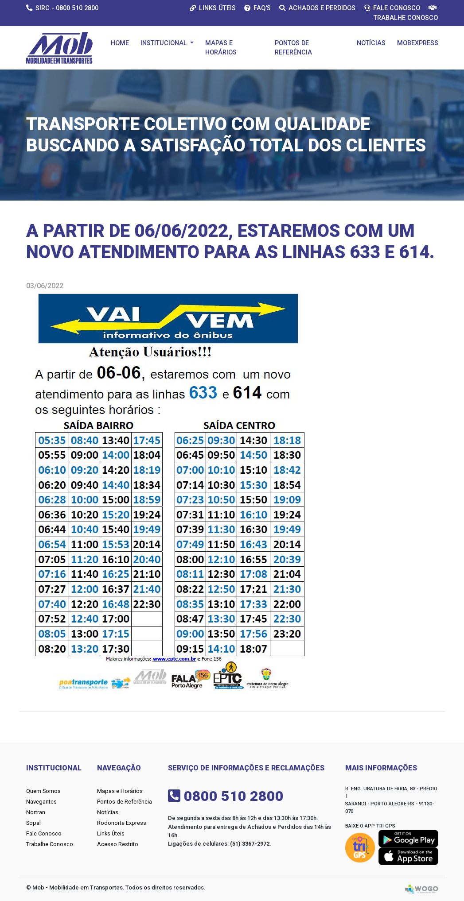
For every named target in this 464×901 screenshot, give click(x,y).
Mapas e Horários (221, 48)
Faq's (257, 8)
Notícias (371, 43)
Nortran (35, 812)
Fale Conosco (392, 8)
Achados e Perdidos (317, 8)
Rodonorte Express (121, 823)
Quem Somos (43, 791)
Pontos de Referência (293, 48)
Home (120, 43)
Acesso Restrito (117, 844)
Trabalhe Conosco (49, 844)
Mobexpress (417, 43)
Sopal (33, 823)
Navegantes (41, 801)
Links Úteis (213, 8)
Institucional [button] (164, 43)
